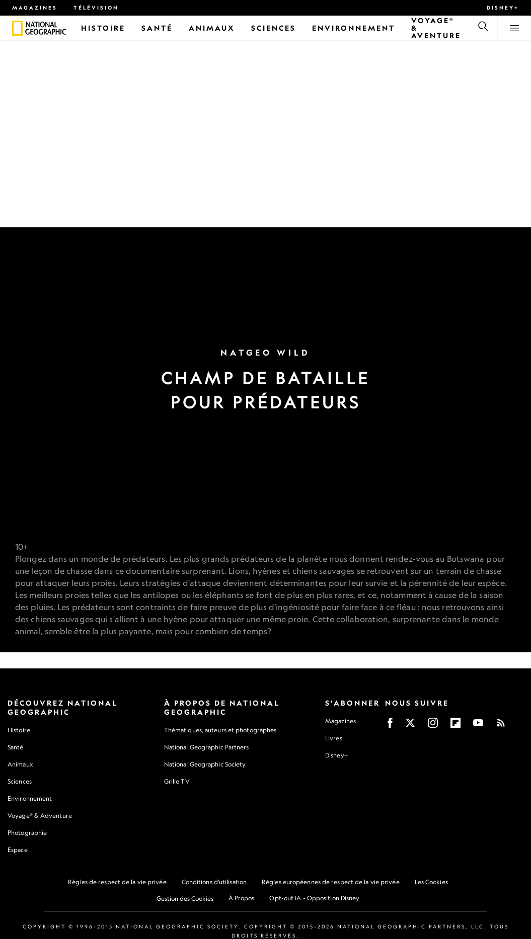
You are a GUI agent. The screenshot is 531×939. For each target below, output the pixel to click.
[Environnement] (353, 28)
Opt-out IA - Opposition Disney (314, 898)
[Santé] (157, 28)
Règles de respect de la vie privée (117, 882)
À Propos (242, 898)
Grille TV (177, 782)
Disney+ (503, 8)
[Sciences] (273, 28)
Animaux (20, 765)
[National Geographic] (17, 28)
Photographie (27, 833)
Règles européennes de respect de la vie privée (331, 882)
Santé (16, 747)
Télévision (96, 8)
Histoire (19, 730)
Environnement (30, 799)
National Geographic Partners (206, 747)
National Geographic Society (205, 765)
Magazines (34, 8)
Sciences (20, 782)
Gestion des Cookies (185, 899)
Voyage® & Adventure (40, 816)
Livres (333, 738)
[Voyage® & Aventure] (436, 28)
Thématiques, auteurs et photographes (220, 730)
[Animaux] (212, 28)
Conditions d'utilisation (214, 882)
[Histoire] (103, 28)
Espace (18, 850)
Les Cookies (431, 882)
